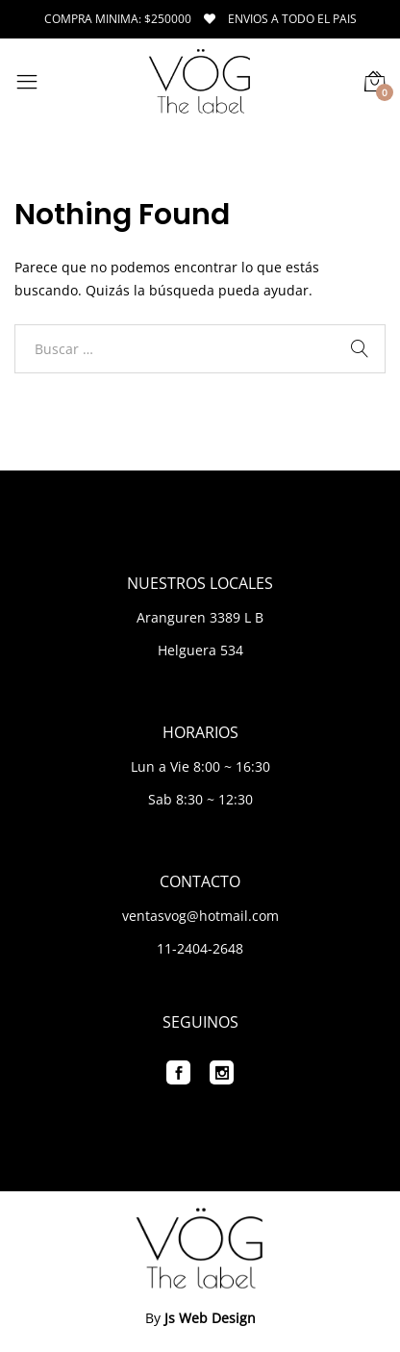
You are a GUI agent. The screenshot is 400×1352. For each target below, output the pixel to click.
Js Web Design (210, 1318)
